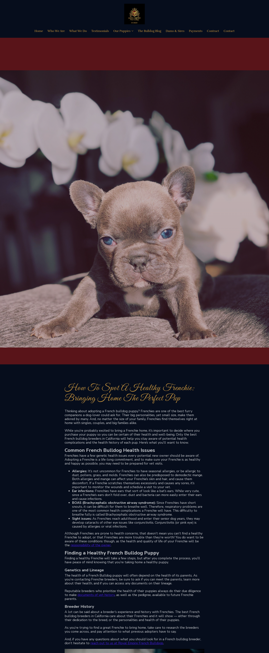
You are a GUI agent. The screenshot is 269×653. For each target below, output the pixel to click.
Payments (195, 31)
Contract (213, 31)
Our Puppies (122, 31)
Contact (229, 31)
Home (38, 31)
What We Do (78, 31)
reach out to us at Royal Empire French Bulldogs (126, 643)
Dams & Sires (175, 31)
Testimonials (100, 31)
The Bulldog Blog (149, 31)
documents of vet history (96, 595)
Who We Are (56, 31)
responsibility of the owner (91, 545)
